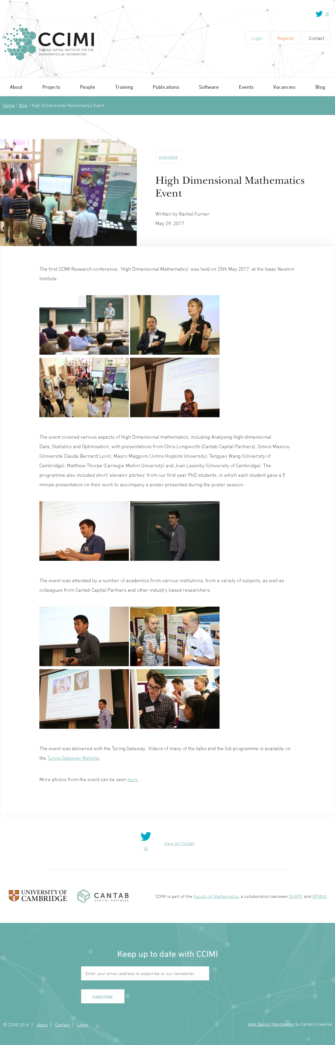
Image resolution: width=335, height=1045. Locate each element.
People (87, 87)
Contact (316, 38)
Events (246, 87)
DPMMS (319, 896)
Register (285, 38)
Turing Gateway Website (73, 758)
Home (9, 105)
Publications (166, 87)
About (16, 87)
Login (257, 38)
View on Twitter (179, 843)
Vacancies (284, 87)
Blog (320, 87)
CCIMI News (168, 157)
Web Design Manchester (271, 1024)
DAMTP (296, 896)
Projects (51, 87)
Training (124, 87)
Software (209, 87)
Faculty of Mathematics (216, 896)
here (133, 779)
